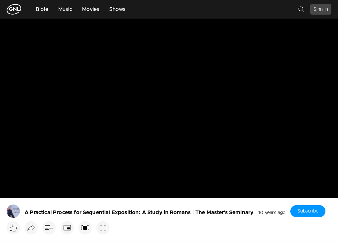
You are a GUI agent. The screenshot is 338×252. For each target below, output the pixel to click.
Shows (117, 9)
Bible (42, 9)
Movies (90, 9)
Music (65, 9)
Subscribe (307, 211)
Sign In (321, 9)
